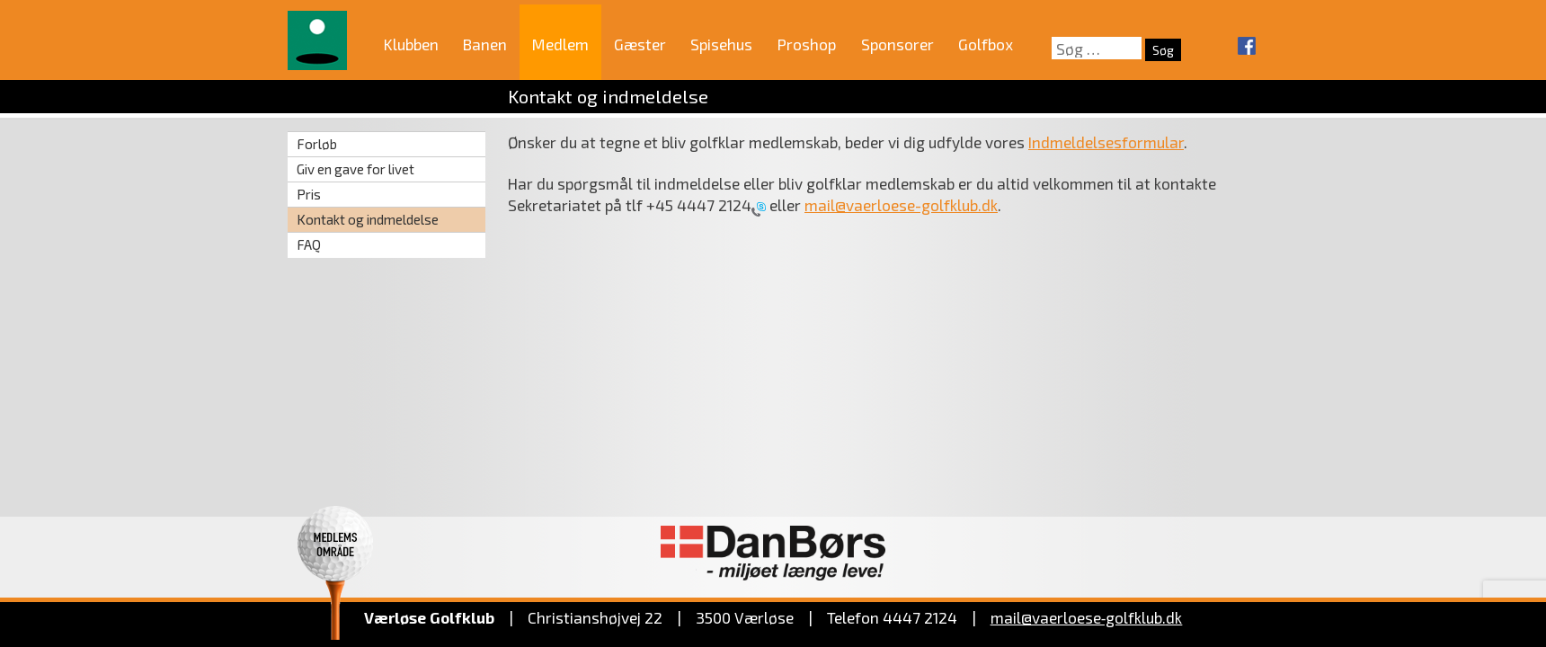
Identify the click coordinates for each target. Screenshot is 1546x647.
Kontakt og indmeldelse (368, 219)
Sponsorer (897, 44)
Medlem (560, 44)
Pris (309, 194)
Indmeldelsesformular (1106, 142)
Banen (485, 44)
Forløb (317, 144)
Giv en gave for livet (355, 169)
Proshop (806, 44)
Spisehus (721, 44)
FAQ (309, 244)
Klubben (411, 44)
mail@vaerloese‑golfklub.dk (1087, 617)
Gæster (640, 44)
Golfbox (985, 44)
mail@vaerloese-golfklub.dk (901, 205)
